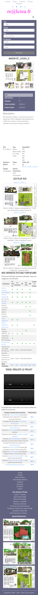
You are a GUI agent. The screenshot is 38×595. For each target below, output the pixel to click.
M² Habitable (7, 39)
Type (5, 22)
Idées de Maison (20, 477)
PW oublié (19, 4)
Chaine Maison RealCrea (20, 480)
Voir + (12, 365)
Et (4, 44)
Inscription (20, 484)
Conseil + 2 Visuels (20, 494)
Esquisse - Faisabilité (19, 501)
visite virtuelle (12, 430)
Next (31, 71)
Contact (15, 1)
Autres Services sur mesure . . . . (20, 513)
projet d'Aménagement (15, 439)
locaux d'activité (15, 428)
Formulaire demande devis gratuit (15, 465)
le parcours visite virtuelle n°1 (16, 456)
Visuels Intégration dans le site (5, 325)
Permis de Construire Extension (19, 506)
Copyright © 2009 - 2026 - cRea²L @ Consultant (19, 593)
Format (6, 28)
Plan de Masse (6, 292)
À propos (7, 1)
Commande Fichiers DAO (19, 511)
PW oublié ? (20, 486)
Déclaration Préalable (19, 499)
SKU (5, 33)
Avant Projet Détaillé (20, 497)
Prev (6, 85)
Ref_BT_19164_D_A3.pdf (29, 167)
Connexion (22, 1)
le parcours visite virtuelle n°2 (16, 460)
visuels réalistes (14, 415)
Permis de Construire (19, 504)
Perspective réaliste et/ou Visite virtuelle (19, 508)
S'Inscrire (30, 1)
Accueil (20, 473)
